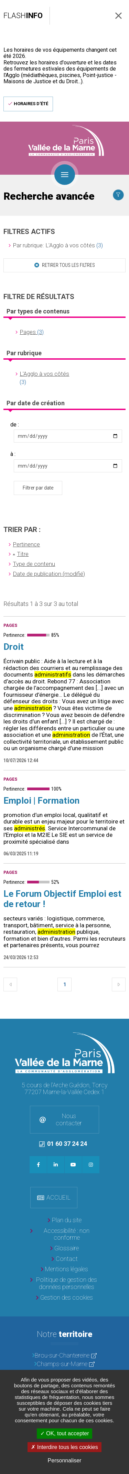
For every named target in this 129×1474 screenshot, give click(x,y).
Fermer (118, 15)
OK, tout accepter (64, 1433)
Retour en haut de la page (122, 1025)
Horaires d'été (31, 103)
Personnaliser (65, 1460)
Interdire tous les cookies (64, 1447)
